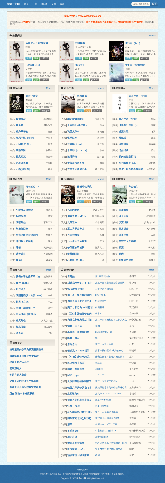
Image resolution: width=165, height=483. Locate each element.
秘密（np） (73, 375)
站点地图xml (82, 470)
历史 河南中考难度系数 (22, 393)
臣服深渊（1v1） (76, 449)
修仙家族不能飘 (75, 247)
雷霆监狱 (123, 209)
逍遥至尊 (123, 235)
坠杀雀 (19, 333)
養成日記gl (73, 430)
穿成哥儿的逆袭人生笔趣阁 (24, 381)
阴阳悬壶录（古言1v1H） (30, 295)
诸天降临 (21, 320)
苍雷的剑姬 (73, 209)
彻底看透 (99, 307)
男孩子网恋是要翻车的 (131, 169)
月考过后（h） (34, 186)
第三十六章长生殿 (104, 344)
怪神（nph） (23, 282)
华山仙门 (133, 186)
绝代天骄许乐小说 (19, 362)
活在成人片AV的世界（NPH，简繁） (36, 44)
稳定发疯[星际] (75, 119)
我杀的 (98, 362)
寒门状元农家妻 (24, 241)
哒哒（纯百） (74, 338)
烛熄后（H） (126, 137)
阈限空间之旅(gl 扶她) (79, 418)
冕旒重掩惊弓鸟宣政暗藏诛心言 (111, 387)
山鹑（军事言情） (77, 369)
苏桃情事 (80, 43)
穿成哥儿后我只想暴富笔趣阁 (25, 387)
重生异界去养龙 (75, 228)
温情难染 (123, 144)
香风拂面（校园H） (26, 314)
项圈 (97, 326)
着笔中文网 (13, 4)
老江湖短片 (16, 368)
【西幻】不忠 (32, 65)
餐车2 (98, 313)
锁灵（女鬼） (23, 301)
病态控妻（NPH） (138, 95)
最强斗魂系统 (84, 186)
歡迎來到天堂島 (75, 443)
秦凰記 (19, 260)
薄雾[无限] (73, 253)
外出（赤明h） (102, 406)
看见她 (71, 276)
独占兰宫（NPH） (128, 119)
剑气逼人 (21, 289)
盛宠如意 (123, 131)
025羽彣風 (100, 295)
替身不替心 (22, 131)
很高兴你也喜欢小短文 (79, 399)
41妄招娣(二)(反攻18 (105, 430)
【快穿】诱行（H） (129, 125)
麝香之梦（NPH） (77, 216)
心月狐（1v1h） (76, 260)
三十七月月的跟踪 (104, 289)
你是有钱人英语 (18, 374)
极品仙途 (21, 326)
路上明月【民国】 (77, 362)
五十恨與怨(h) (102, 436)
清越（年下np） (76, 326)
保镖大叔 (21, 119)
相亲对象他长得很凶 (27, 235)
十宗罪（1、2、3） (77, 150)
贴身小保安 (32, 95)
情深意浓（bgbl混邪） (79, 350)
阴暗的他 (21, 222)
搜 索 (154, 4)
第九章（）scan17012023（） (110, 393)
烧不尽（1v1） (133, 43)
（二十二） (101, 375)
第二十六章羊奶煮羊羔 (106, 412)
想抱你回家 (22, 228)
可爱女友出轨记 (24, 209)
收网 (97, 455)
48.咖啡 (99, 369)
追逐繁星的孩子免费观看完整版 (26, 349)
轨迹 (62, 4)
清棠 (69, 424)
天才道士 (123, 228)
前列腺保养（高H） (129, 162)
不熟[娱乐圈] (23, 169)
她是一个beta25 (103, 399)
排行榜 (44, 4)
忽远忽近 (72, 344)
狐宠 (121, 247)
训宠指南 (123, 222)
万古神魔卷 (73, 235)
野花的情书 (101, 301)
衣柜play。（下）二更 (106, 424)
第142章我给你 (102, 276)
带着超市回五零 (75, 162)
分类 (34, 4)
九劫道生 (72, 222)
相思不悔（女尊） (25, 137)
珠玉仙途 (123, 216)
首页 (26, 4)
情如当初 (123, 150)
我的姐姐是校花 (127, 156)
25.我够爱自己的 (103, 332)
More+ (152, 35)
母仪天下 (80, 65)
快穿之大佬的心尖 (77, 169)
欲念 (121, 253)
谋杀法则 (72, 137)
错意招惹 (21, 156)
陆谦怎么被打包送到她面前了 (110, 356)
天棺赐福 (82, 95)
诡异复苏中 (73, 131)
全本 (53, 4)
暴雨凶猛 (21, 150)
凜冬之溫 (72, 436)
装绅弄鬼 (72, 156)
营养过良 (21, 253)
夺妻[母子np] (74, 144)
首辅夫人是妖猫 (127, 241)
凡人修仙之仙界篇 (77, 241)
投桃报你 (21, 216)
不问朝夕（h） (24, 144)
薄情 (18, 247)
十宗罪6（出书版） (77, 125)
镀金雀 (19, 125)
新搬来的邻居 (126, 260)
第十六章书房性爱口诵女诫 (108, 449)
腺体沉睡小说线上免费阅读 (24, 355)
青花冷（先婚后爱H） (137, 65)
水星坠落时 (22, 162)
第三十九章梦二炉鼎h (106, 381)
